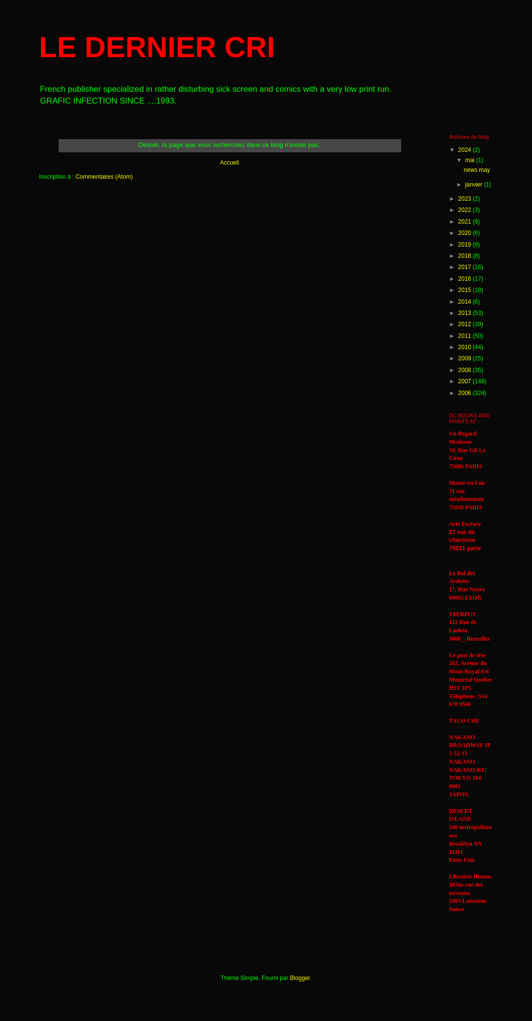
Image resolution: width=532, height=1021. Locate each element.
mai (470, 160)
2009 (465, 358)
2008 (465, 370)
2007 (465, 381)
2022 (465, 210)
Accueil (229, 162)
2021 (465, 221)
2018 (465, 255)
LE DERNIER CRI (157, 47)
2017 (465, 267)
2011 (465, 336)
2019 (465, 244)
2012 (465, 324)
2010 (465, 347)
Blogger (300, 978)
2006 (465, 393)
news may (477, 170)
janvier (474, 184)
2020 (465, 232)
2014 (465, 301)
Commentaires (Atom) (104, 176)
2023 (465, 198)
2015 (465, 290)
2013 (465, 313)
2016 (465, 278)
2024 (465, 149)
